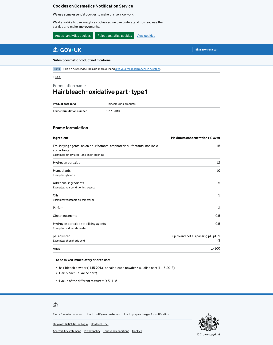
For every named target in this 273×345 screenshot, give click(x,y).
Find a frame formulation (68, 314)
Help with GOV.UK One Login (70, 324)
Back (58, 77)
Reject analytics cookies (115, 36)
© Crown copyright (208, 334)
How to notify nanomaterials (103, 314)
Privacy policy (92, 331)
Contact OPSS (99, 324)
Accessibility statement (67, 331)
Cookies (137, 331)
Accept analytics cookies (73, 36)
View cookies (146, 35)
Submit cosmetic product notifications (82, 60)
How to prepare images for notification (146, 314)
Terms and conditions (116, 331)
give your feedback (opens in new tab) (137, 69)
